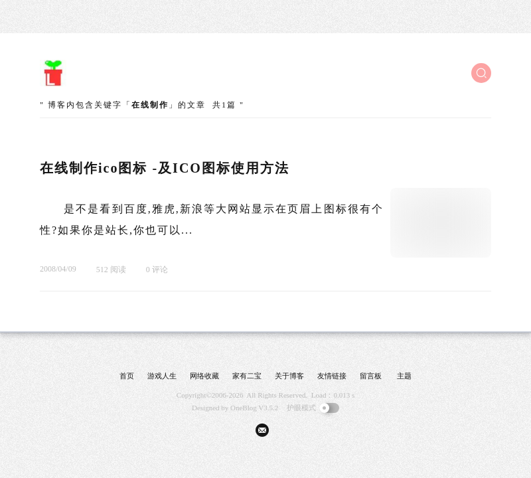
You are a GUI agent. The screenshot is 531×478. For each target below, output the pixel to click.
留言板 (371, 376)
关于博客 (289, 376)
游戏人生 (162, 376)
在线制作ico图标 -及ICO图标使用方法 (164, 168)
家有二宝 (247, 376)
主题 (404, 376)
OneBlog (243, 408)
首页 (126, 376)
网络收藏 (204, 376)
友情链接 (331, 376)
